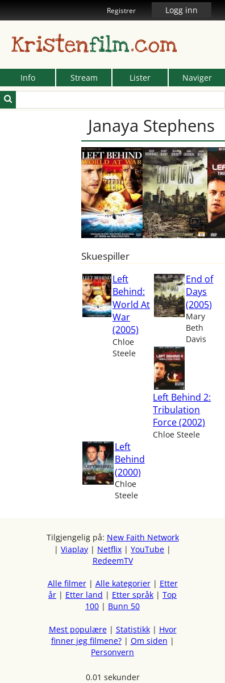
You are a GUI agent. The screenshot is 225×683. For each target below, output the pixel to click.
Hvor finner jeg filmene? (114, 635)
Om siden (149, 640)
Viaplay (74, 549)
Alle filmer (67, 583)
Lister (140, 77)
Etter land (84, 594)
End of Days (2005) (199, 292)
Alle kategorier (123, 583)
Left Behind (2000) (130, 459)
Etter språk (132, 594)
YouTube (147, 549)
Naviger (197, 77)
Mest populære (78, 629)
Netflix (109, 549)
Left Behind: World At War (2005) (131, 304)
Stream (84, 77)
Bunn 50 (124, 606)
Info (27, 77)
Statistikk (133, 629)
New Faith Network (143, 537)
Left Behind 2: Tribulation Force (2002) (182, 410)
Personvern (112, 652)
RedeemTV (113, 560)
